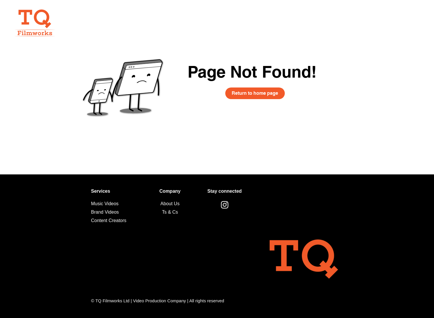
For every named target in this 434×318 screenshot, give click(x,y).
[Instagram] (225, 205)
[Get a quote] (383, 17)
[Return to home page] (255, 93)
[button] (416, 17)
